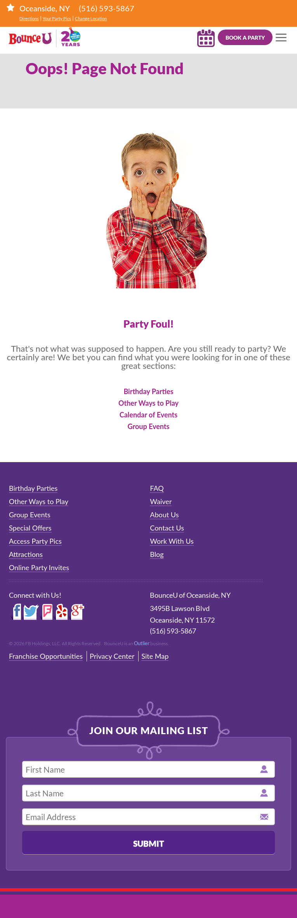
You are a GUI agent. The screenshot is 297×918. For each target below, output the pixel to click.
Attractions (26, 554)
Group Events (149, 426)
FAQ (156, 488)
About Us (164, 514)
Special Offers (30, 528)
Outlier (141, 643)
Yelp (60, 612)
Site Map (154, 656)
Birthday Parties (148, 391)
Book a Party (245, 37)
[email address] (148, 816)
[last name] (148, 793)
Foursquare (45, 612)
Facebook (16, 612)
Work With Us (172, 541)
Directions (29, 18)
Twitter (31, 612)
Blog (156, 554)
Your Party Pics (57, 18)
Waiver (161, 501)
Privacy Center (112, 656)
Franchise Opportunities (46, 656)
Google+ (77, 612)
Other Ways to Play (148, 403)
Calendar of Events (148, 414)
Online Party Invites (39, 567)
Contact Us (167, 528)
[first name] (148, 769)
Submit (148, 843)
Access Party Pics (35, 541)
